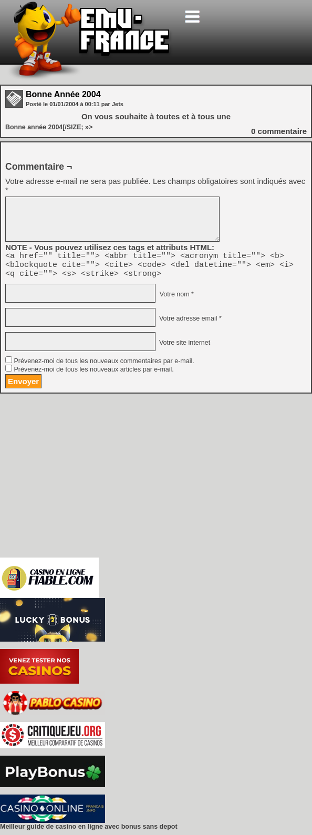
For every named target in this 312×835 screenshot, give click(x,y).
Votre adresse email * (189, 323)
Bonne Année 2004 (63, 94)
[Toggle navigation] (192, 16)
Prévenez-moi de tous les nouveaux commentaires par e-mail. (104, 365)
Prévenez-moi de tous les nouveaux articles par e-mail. (93, 374)
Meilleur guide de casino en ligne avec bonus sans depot (89, 831)
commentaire (279, 131)
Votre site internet (183, 347)
